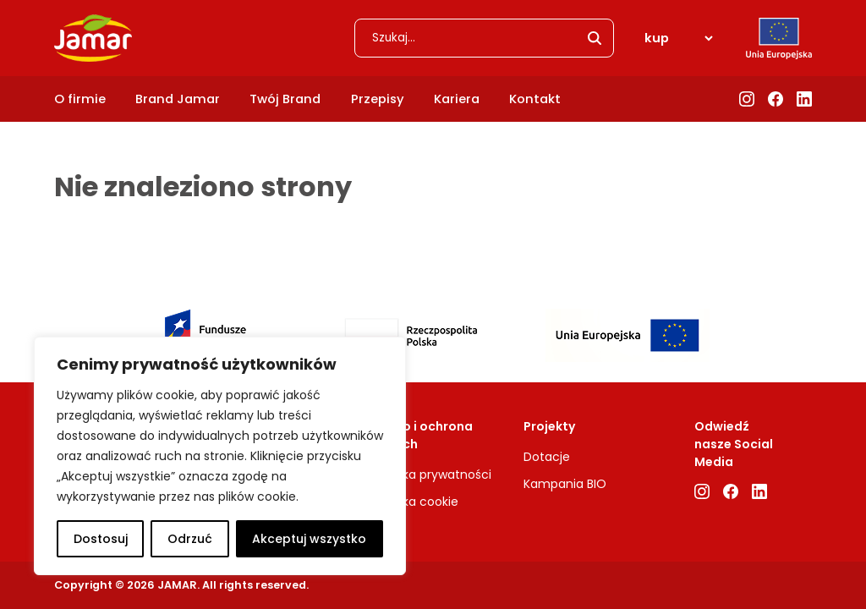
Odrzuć (189, 538)
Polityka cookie (414, 501)
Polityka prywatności (431, 474)
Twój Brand (285, 99)
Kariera (457, 99)
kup (656, 38)
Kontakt (535, 99)
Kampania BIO (564, 483)
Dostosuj (101, 538)
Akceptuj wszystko (309, 538)
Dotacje (546, 456)
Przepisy (377, 99)
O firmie (80, 99)
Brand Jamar (177, 99)
